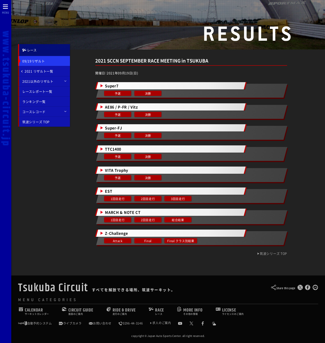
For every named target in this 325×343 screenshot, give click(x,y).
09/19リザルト (33, 61)
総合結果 (178, 220)
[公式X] (194, 323)
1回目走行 (118, 198)
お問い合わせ (99, 323)
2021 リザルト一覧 (37, 71)
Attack (118, 241)
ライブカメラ (70, 323)
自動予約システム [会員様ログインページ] (35, 323)
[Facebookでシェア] (308, 288)
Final (148, 241)
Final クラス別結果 (180, 241)
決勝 (148, 93)
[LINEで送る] (315, 288)
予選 (118, 93)
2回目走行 (148, 198)
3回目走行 (178, 198)
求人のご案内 (161, 323)
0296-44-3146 (130, 323)
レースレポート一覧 (37, 91)
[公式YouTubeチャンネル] (183, 323)
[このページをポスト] (300, 288)
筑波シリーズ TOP (36, 122)
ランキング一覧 (34, 101)
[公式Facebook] (206, 323)
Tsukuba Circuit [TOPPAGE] (53, 287)
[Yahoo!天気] (217, 323)
